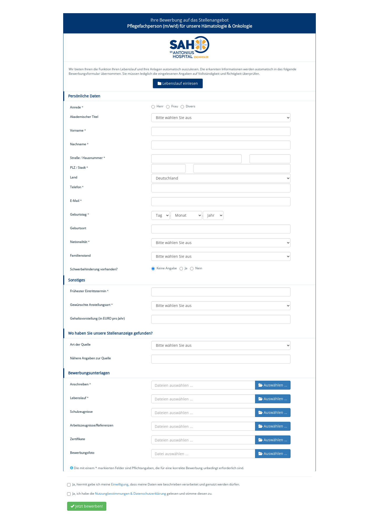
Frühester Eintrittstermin (88, 291)
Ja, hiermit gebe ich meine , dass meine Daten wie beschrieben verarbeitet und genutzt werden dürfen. (153, 484)
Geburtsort (78, 228)
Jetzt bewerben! (87, 506)
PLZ (72, 167)
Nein (196, 268)
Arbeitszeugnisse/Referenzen (91, 425)
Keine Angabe (164, 268)
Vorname (76, 130)
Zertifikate (77, 439)
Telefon (75, 187)
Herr (157, 106)
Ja (183, 268)
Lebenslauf (78, 398)
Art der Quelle (80, 344)
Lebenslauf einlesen (178, 83)
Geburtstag (78, 214)
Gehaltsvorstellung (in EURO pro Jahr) (97, 318)
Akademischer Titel (84, 117)
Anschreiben (79, 384)
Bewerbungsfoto (82, 452)
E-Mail (74, 201)
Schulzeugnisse (81, 411)
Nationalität (78, 242)
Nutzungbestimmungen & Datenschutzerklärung (130, 493)
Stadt (82, 167)
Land (73, 177)
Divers (188, 106)
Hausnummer (92, 158)
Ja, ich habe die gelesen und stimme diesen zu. (139, 493)
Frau (172, 106)
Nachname (78, 144)
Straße (75, 158)
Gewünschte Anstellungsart (90, 304)
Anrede (75, 107)
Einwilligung (119, 484)
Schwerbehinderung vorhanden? (93, 269)
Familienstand (80, 255)
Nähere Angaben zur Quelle (90, 358)
